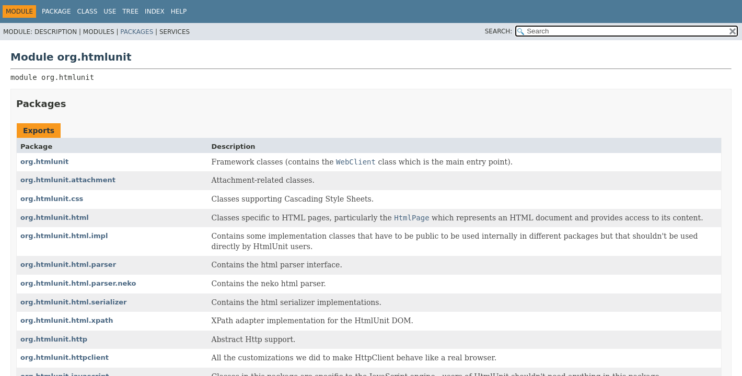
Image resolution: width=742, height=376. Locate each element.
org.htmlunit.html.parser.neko (78, 283)
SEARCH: (499, 31)
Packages (136, 32)
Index (155, 11)
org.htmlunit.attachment (67, 180)
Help (179, 11)
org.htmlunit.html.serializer (73, 302)
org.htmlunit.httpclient (64, 357)
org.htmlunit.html (54, 217)
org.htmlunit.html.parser (68, 264)
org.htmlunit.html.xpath (66, 320)
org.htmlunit (44, 162)
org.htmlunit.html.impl (64, 236)
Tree (130, 11)
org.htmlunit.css (51, 199)
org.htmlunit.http (53, 339)
